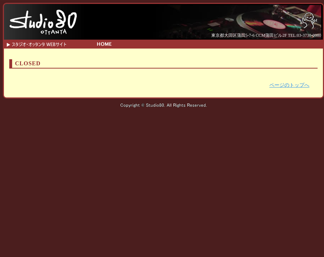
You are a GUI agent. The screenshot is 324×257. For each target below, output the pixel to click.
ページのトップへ (289, 85)
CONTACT (210, 43)
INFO (157, 43)
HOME (103, 43)
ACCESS (237, 43)
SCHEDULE (130, 43)
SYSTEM (184, 43)
